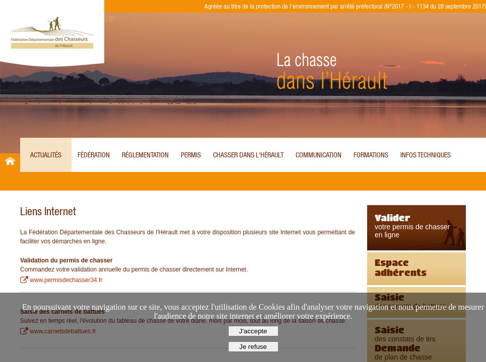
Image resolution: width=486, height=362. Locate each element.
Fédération (94, 155)
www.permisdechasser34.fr (66, 280)
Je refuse (253, 346)
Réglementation (145, 155)
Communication (318, 155)
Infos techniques (425, 155)
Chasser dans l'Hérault (248, 155)
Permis (191, 155)
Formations (371, 155)
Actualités (45, 155)
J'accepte (253, 331)
